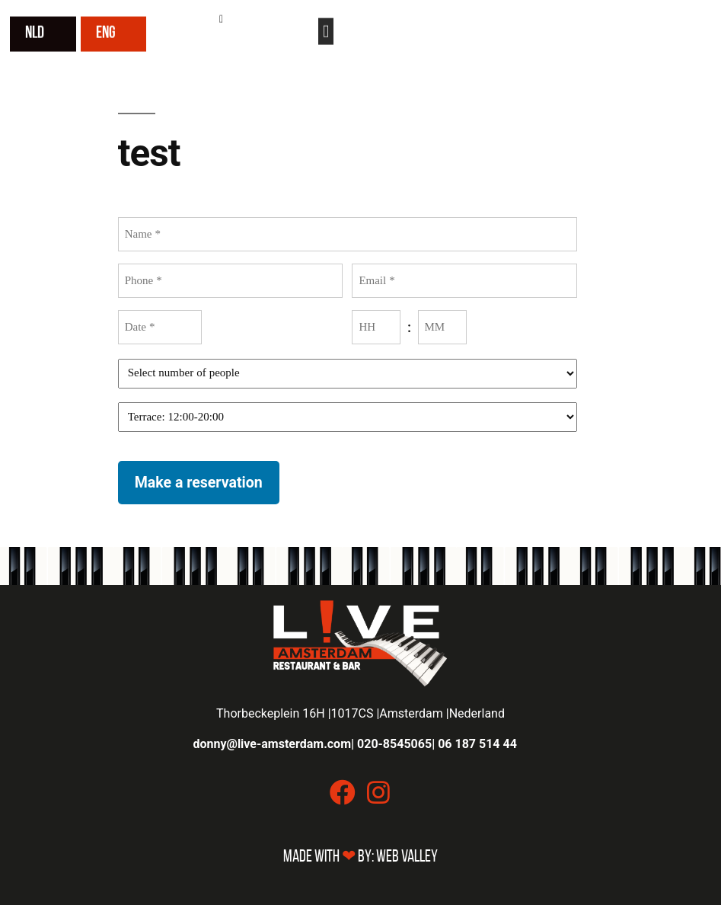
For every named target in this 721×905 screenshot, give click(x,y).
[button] (326, 29)
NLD (34, 31)
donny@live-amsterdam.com (272, 744)
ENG (106, 31)
